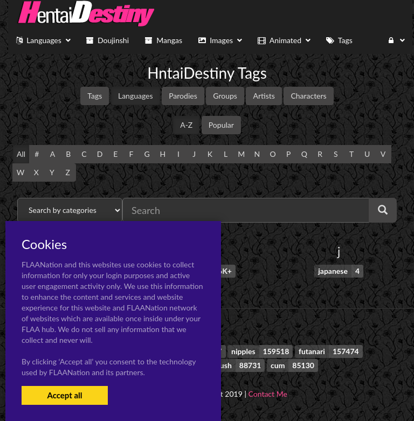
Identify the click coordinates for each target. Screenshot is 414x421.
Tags (94, 95)
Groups (225, 95)
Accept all (64, 395)
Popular (221, 124)
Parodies (183, 95)
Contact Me (268, 393)
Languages (135, 95)
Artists (263, 95)
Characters (308, 95)
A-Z (186, 124)
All (21, 153)
